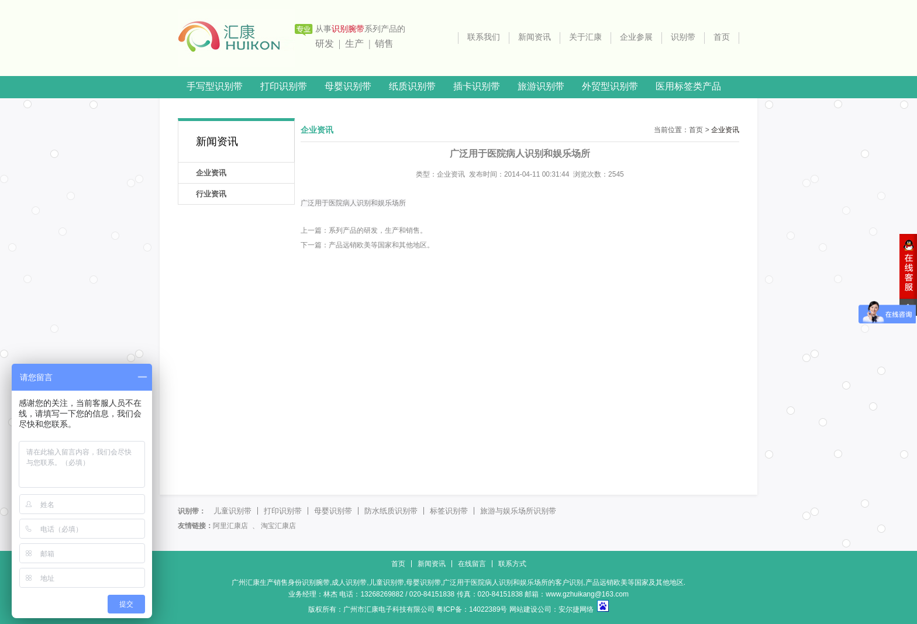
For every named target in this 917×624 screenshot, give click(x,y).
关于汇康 (585, 37)
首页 (721, 37)
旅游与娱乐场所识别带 (518, 511)
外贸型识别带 (610, 86)
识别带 (683, 37)
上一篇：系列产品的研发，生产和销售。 (364, 230)
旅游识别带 (541, 86)
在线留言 (472, 563)
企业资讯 (211, 172)
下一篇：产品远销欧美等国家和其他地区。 (367, 245)
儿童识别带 (232, 511)
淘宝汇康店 (278, 526)
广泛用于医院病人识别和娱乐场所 (353, 203)
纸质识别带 (412, 86)
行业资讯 (211, 193)
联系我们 (483, 37)
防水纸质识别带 (391, 511)
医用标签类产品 (688, 86)
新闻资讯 (534, 37)
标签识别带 (449, 511)
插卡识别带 (476, 86)
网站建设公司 (530, 609)
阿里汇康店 (230, 526)
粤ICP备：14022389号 (471, 609)
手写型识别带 (215, 86)
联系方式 (512, 563)
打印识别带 (283, 86)
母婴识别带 (348, 86)
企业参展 (636, 37)
